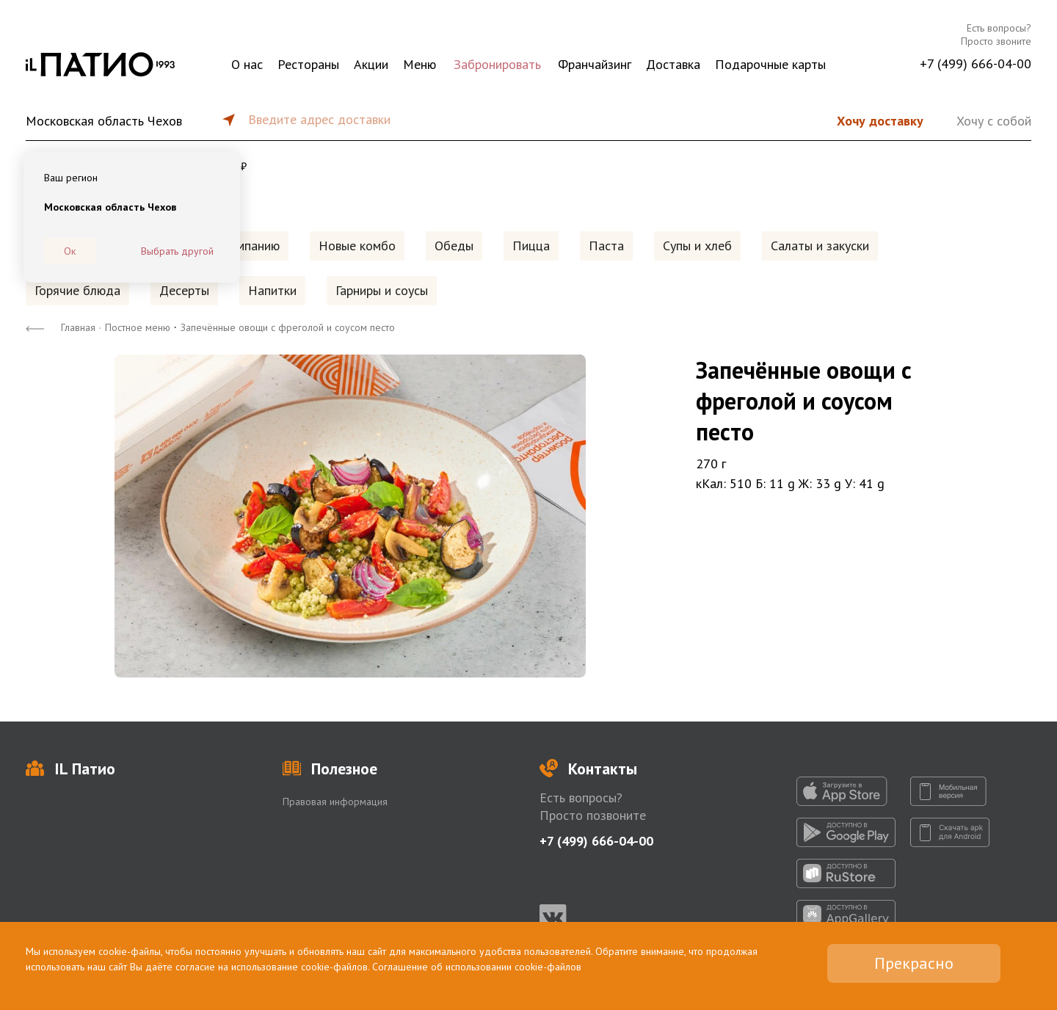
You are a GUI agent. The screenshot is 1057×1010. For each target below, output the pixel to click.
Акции (371, 64)
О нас (247, 64)
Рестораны (308, 64)
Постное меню (137, 327)
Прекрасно (914, 963)
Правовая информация (335, 801)
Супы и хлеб (697, 245)
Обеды (454, 245)
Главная (78, 327)
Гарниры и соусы (381, 290)
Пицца (531, 245)
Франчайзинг (594, 64)
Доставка (673, 64)
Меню (419, 64)
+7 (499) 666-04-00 (975, 63)
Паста (606, 245)
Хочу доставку (880, 120)
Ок (70, 251)
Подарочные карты (770, 64)
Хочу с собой (993, 120)
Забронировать (497, 64)
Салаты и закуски (820, 245)
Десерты (184, 290)
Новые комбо (357, 245)
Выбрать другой (177, 251)
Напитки (272, 290)
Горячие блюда (77, 290)
